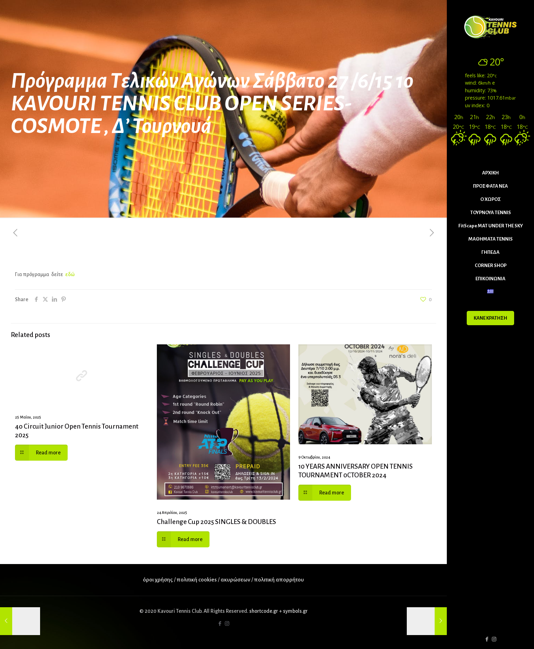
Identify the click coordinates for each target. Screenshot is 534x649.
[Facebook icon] (486, 639)
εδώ (70, 274)
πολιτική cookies (197, 580)
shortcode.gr (263, 611)
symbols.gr (295, 611)
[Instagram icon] (494, 639)
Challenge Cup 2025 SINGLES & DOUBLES (216, 521)
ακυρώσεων (236, 580)
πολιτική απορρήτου (279, 580)
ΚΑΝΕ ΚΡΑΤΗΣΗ (490, 318)
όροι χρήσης (158, 580)
